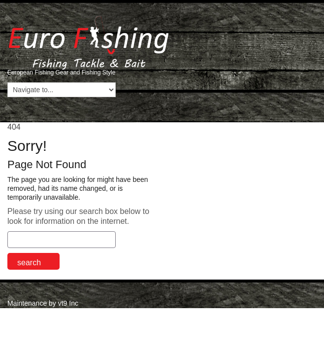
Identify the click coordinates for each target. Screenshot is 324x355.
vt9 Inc (68, 303)
